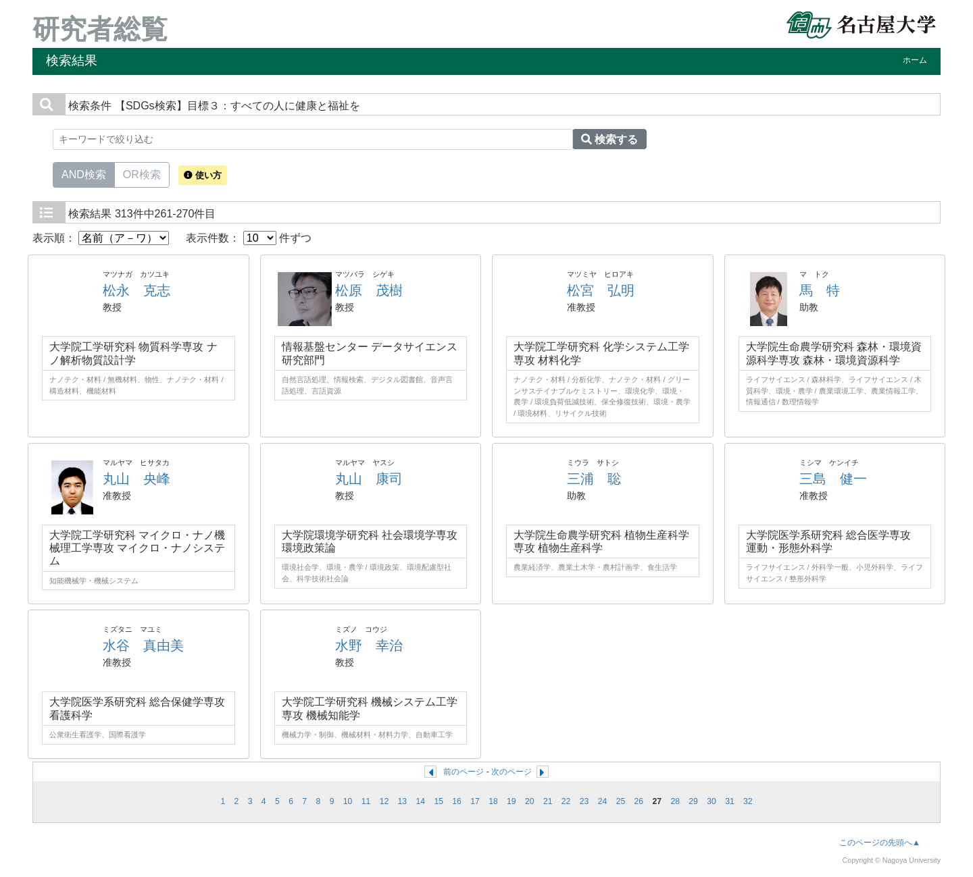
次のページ (511, 771)
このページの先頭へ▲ (879, 842)
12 (384, 801)
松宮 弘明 (600, 290)
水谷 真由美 (143, 645)
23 (584, 801)
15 (438, 801)
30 (711, 801)
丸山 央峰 (136, 478)
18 (493, 801)
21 (548, 801)
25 (621, 801)
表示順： (100, 238)
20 (529, 801)
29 (693, 801)
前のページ (463, 771)
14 (420, 801)
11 (366, 801)
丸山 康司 (369, 478)
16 (456, 801)
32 (748, 801)
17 (475, 801)
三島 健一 (833, 478)
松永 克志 (136, 290)
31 (729, 801)
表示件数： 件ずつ (248, 238)
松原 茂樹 (369, 290)
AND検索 (83, 173)
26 (639, 801)
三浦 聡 (594, 478)
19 (511, 801)
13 (402, 801)
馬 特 (819, 290)
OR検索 (142, 173)
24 (602, 801)
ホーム (915, 60)
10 (348, 801)
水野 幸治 (369, 645)
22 (566, 801)
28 (675, 801)
